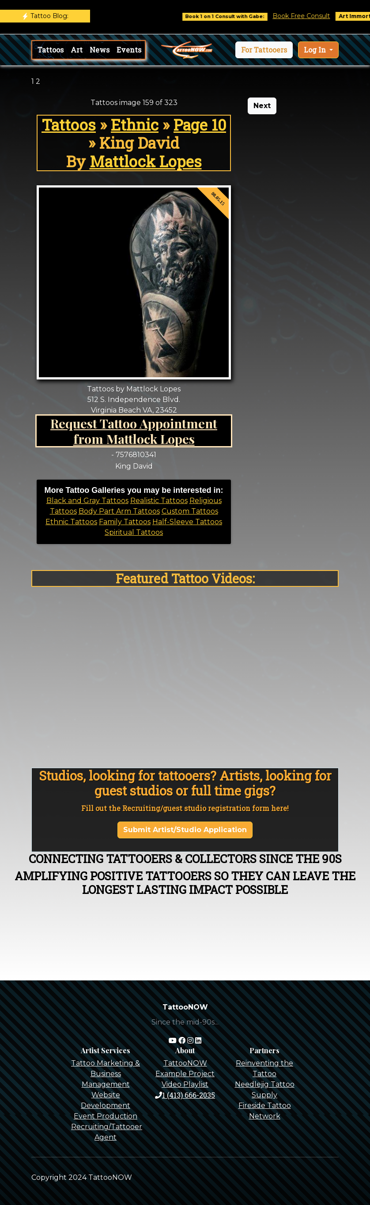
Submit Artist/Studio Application (185, 830)
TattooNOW (185, 1063)
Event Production (105, 1116)
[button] (264, 49)
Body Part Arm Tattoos (119, 511)
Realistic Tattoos (159, 500)
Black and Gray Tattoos (87, 500)
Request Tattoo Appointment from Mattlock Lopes (133, 431)
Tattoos (51, 49)
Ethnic (135, 125)
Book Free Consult (307, 16)
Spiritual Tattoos (134, 532)
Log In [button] (316, 49)
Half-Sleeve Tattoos (187, 522)
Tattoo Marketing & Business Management (105, 1074)
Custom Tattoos (190, 511)
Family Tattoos (125, 522)
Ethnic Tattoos (71, 522)
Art (77, 49)
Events (129, 49)
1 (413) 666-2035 (185, 1095)
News (99, 49)
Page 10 (200, 125)
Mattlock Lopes (146, 161)
